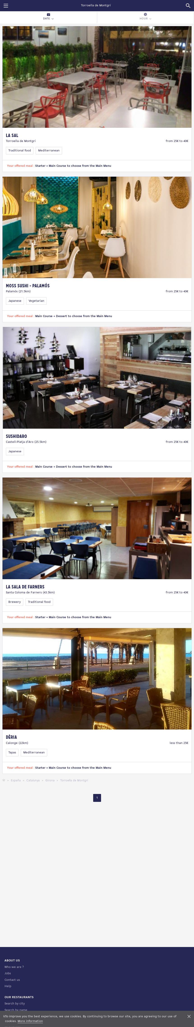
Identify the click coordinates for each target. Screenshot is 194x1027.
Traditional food (19, 150)
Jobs (8, 973)
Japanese (14, 301)
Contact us (12, 980)
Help (8, 986)
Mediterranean (49, 150)
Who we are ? (14, 967)
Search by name (16, 1010)
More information (30, 1021)
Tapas (12, 752)
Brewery (14, 602)
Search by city (15, 1003)
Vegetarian (36, 301)
